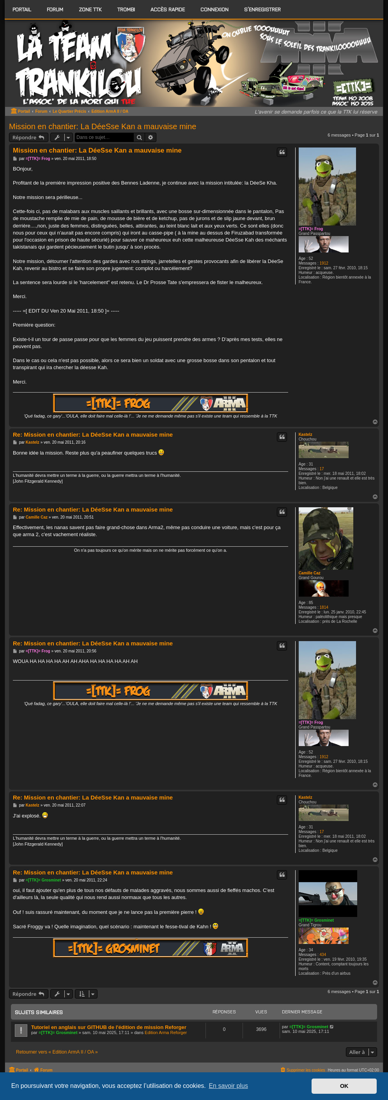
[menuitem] (55, 9)
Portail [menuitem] (21, 9)
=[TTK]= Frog (311, 229)
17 (322, 469)
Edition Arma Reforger (166, 1032)
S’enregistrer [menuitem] (262, 9)
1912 (324, 263)
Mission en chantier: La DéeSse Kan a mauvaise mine (102, 126)
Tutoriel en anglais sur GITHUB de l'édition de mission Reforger (108, 1027)
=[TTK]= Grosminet (316, 920)
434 (323, 955)
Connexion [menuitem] (214, 9)
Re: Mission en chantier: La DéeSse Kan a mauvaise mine (93, 434)
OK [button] (344, 1086)
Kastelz (305, 434)
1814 (324, 607)
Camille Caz (310, 573)
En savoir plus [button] (228, 1085)
